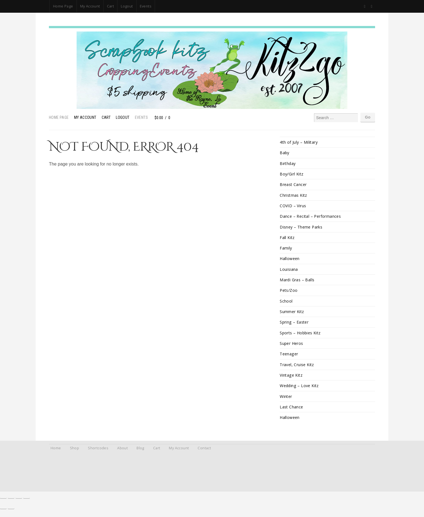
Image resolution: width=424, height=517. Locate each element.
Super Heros (291, 346)
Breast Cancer (293, 185)
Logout (127, 6)
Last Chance (291, 411)
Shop (74, 452)
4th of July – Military (299, 142)
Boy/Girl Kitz (291, 174)
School (286, 303)
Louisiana (289, 271)
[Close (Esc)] (26, 501)
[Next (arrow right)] (11, 511)
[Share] (18, 501)
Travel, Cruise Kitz (297, 368)
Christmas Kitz (294, 196)
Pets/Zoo (289, 292)
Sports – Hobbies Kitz (301, 335)
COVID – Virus (293, 206)
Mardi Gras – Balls (297, 282)
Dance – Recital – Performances (310, 217)
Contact (204, 452)
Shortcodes (98, 452)
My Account (90, 6)
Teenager (289, 357)
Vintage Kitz (291, 378)
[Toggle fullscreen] (11, 501)
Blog (140, 452)
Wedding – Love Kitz (300, 389)
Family (286, 249)
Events (145, 6)
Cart (110, 6)
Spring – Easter (294, 325)
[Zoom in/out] (3, 501)
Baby (285, 153)
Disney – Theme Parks (301, 228)
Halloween (290, 260)
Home (56, 452)
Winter (286, 400)
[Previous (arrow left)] (3, 511)
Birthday (288, 163)
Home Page (63, 6)
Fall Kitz (287, 239)
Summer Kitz (292, 314)
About (122, 452)
